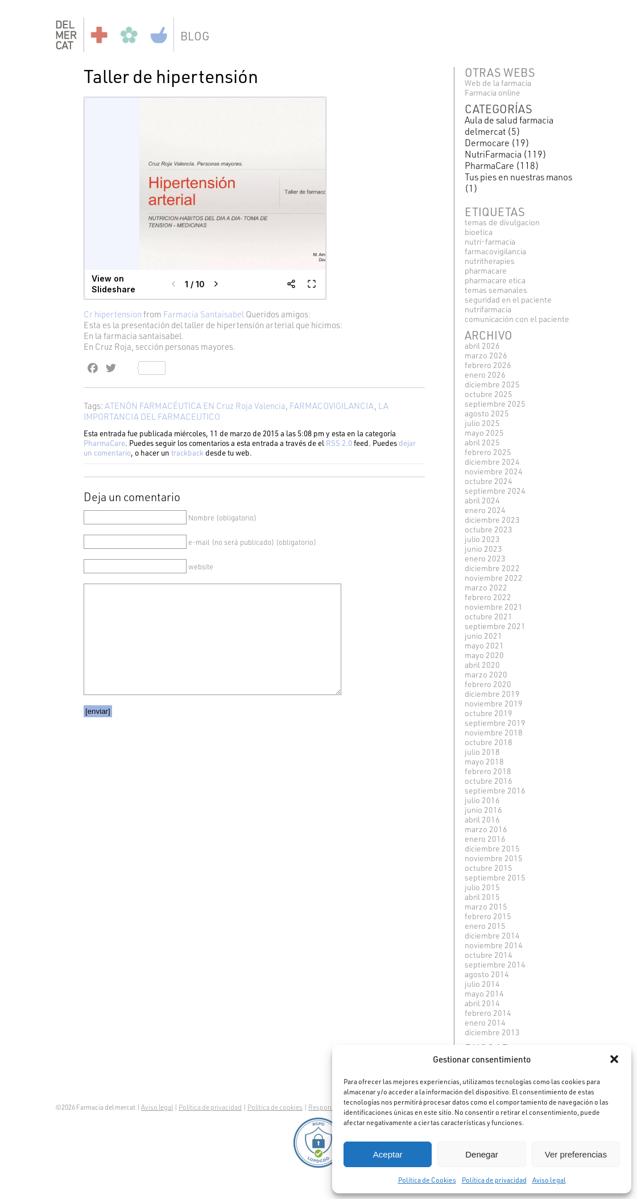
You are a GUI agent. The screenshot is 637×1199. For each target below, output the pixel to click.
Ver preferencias (576, 1154)
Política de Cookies (427, 1179)
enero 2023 (485, 558)
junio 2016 (483, 810)
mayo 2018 (484, 761)
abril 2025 (482, 442)
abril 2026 (482, 345)
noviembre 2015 (494, 858)
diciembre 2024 (492, 461)
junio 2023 (483, 548)
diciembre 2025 (492, 384)
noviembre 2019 (494, 703)
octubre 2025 (488, 394)
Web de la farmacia (498, 83)
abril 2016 (482, 819)
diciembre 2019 (492, 693)
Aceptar (388, 1154)
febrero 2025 (488, 452)
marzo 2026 (486, 355)
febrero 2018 (488, 771)
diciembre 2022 (492, 568)
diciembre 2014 (492, 935)
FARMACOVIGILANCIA (331, 405)
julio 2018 (482, 751)
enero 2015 (485, 926)
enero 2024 (485, 510)
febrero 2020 (488, 684)
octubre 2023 (488, 529)
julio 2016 (482, 800)
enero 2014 (485, 1022)
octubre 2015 (488, 868)
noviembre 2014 (494, 945)
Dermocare (487, 142)
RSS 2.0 (339, 443)
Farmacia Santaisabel (203, 314)
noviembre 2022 (494, 577)
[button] (614, 1059)
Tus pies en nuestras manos (518, 177)
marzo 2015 (486, 906)
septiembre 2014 (495, 964)
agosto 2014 (487, 974)
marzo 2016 (486, 829)
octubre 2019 (488, 713)
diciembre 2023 (492, 519)
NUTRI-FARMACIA (490, 241)
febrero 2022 (488, 597)
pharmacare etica (495, 280)
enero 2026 (485, 374)
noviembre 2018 (494, 732)
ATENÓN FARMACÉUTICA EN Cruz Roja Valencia (195, 405)
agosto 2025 (487, 413)
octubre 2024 (488, 481)
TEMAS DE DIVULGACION (502, 222)
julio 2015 (482, 887)
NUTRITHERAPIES (490, 261)
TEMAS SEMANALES (496, 290)
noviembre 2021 (494, 606)
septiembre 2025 (495, 403)
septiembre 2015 (495, 877)
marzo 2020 (486, 674)
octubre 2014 (488, 955)
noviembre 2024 (494, 471)
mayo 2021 (484, 645)
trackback (187, 452)
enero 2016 (485, 839)
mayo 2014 (484, 993)
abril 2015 (482, 897)
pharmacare (486, 270)
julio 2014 (482, 984)
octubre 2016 (488, 780)
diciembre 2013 (492, 1032)
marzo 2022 (486, 587)
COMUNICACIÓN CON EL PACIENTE (517, 319)
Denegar (481, 1154)
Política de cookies (275, 1107)
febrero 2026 (488, 365)
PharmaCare (104, 443)
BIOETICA (479, 232)
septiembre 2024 (495, 490)
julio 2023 (482, 539)
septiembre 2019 (495, 722)
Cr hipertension (113, 314)
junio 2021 (483, 635)
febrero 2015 (488, 916)
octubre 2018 (488, 742)
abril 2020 (482, 664)
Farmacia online (492, 92)
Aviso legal (549, 1179)
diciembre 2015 (492, 848)
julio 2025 (482, 423)
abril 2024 (482, 500)
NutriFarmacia (493, 154)
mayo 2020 (484, 655)
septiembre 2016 (495, 790)
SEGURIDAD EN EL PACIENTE (508, 299)
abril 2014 (482, 1003)
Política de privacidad (494, 1179)
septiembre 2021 (495, 626)
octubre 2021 (488, 616)
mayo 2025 (484, 432)
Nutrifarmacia (488, 309)
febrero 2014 (488, 1013)
